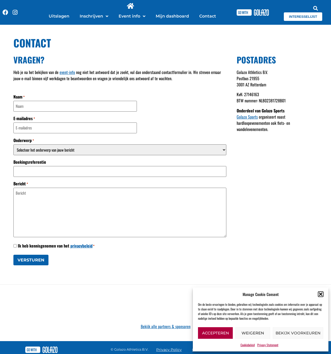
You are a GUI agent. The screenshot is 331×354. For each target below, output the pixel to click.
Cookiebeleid (248, 345)
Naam (19, 97)
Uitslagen (59, 16)
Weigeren (253, 333)
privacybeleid (81, 245)
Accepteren (215, 333)
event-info (67, 72)
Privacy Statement (267, 345)
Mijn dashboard (172, 16)
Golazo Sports (247, 117)
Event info (132, 16)
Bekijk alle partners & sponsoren (166, 325)
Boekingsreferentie (29, 161)
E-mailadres (24, 118)
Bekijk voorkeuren (298, 333)
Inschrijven (94, 16)
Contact (207, 16)
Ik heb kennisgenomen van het (56, 245)
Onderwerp (23, 139)
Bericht (20, 182)
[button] (320, 294)
